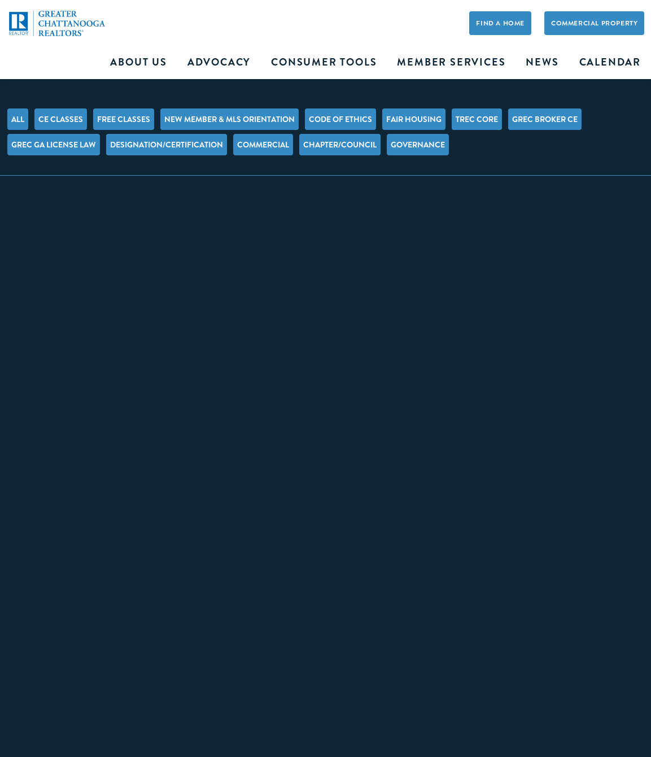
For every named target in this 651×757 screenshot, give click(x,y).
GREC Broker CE (545, 119)
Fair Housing (414, 119)
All (17, 119)
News (542, 62)
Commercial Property (594, 23)
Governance (418, 145)
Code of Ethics (340, 119)
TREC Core (477, 119)
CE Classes (60, 119)
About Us (138, 62)
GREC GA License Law (53, 145)
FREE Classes (123, 119)
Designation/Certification (166, 145)
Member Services (451, 62)
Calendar (610, 62)
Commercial (263, 145)
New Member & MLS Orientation (229, 119)
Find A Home (500, 23)
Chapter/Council (340, 145)
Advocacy (219, 62)
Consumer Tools (324, 62)
